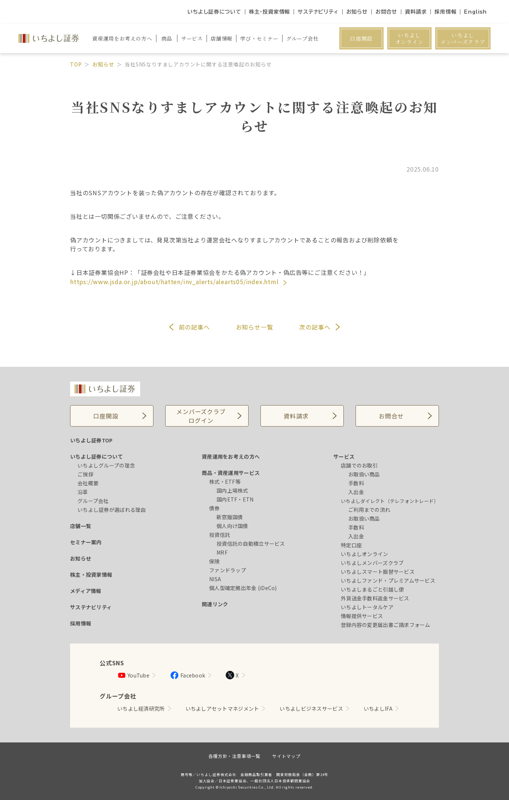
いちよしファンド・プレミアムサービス (388, 580)
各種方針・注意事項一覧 (234, 756)
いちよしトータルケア (367, 607)
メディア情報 (85, 590)
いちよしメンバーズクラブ (462, 38)
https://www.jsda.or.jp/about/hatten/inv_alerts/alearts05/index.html (175, 281)
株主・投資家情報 (269, 11)
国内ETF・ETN (235, 499)
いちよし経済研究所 (141, 708)
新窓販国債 (230, 517)
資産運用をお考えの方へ (231, 456)
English (475, 11)
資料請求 (416, 11)
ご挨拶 (85, 474)
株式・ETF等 (224, 481)
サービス (343, 456)
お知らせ (357, 11)
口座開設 (361, 38)
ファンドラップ (227, 570)
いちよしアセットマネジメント (222, 708)
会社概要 (87, 483)
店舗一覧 (80, 526)
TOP (76, 64)
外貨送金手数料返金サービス (375, 598)
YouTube (133, 675)
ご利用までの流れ (369, 509)
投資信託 (219, 534)
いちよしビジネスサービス (311, 708)
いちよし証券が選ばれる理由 (111, 509)
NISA (215, 579)
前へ (194, 327)
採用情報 (445, 11)
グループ (302, 38)
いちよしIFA (378, 708)
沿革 (82, 492)
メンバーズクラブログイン (200, 416)
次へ (314, 327)
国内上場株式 (232, 490)
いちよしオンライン (409, 38)
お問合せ (386, 11)
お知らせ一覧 (254, 327)
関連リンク (215, 604)
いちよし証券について (214, 11)
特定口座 (351, 545)
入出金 (356, 492)
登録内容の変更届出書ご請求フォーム (385, 624)
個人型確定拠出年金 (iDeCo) (243, 588)
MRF (222, 552)
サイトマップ (286, 756)
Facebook (187, 675)
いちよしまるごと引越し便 (372, 589)
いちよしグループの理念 (106, 465)
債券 (214, 508)
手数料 (356, 483)
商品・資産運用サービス (231, 472)
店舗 (221, 38)
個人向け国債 (232, 526)
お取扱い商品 (364, 474)
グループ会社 (93, 500)
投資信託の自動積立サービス (251, 543)
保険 (214, 561)
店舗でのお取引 (359, 465)
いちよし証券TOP (91, 440)
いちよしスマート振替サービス (378, 571)
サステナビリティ (318, 11)
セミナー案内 (86, 542)
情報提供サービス (362, 616)
